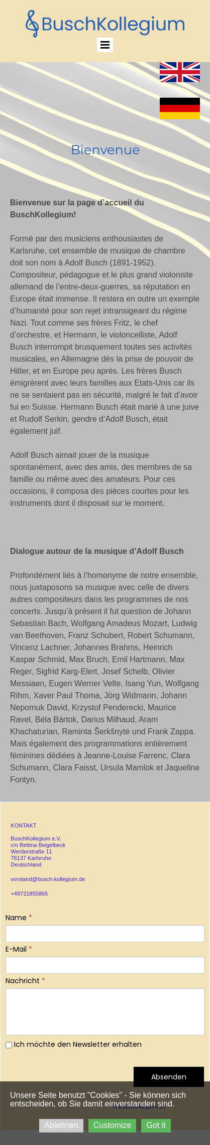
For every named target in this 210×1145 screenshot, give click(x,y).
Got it (155, 1125)
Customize (112, 1125)
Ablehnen (61, 1125)
